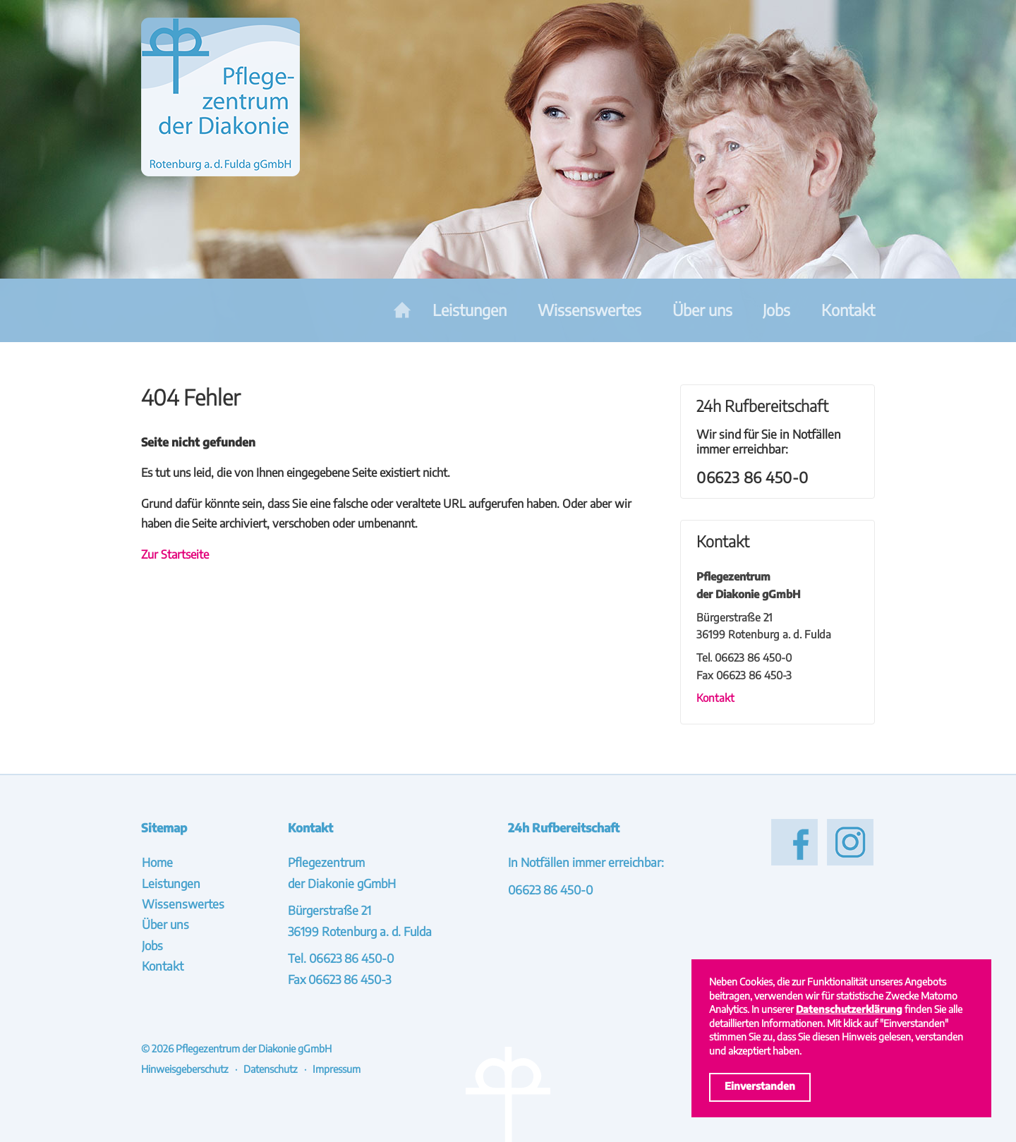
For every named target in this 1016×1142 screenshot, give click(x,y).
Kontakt (848, 310)
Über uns (702, 310)
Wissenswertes (589, 310)
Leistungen (470, 310)
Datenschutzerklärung (849, 1009)
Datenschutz (270, 1068)
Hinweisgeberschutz (185, 1068)
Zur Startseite (175, 554)
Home (402, 310)
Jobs (776, 310)
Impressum (337, 1068)
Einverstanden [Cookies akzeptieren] (760, 1085)
